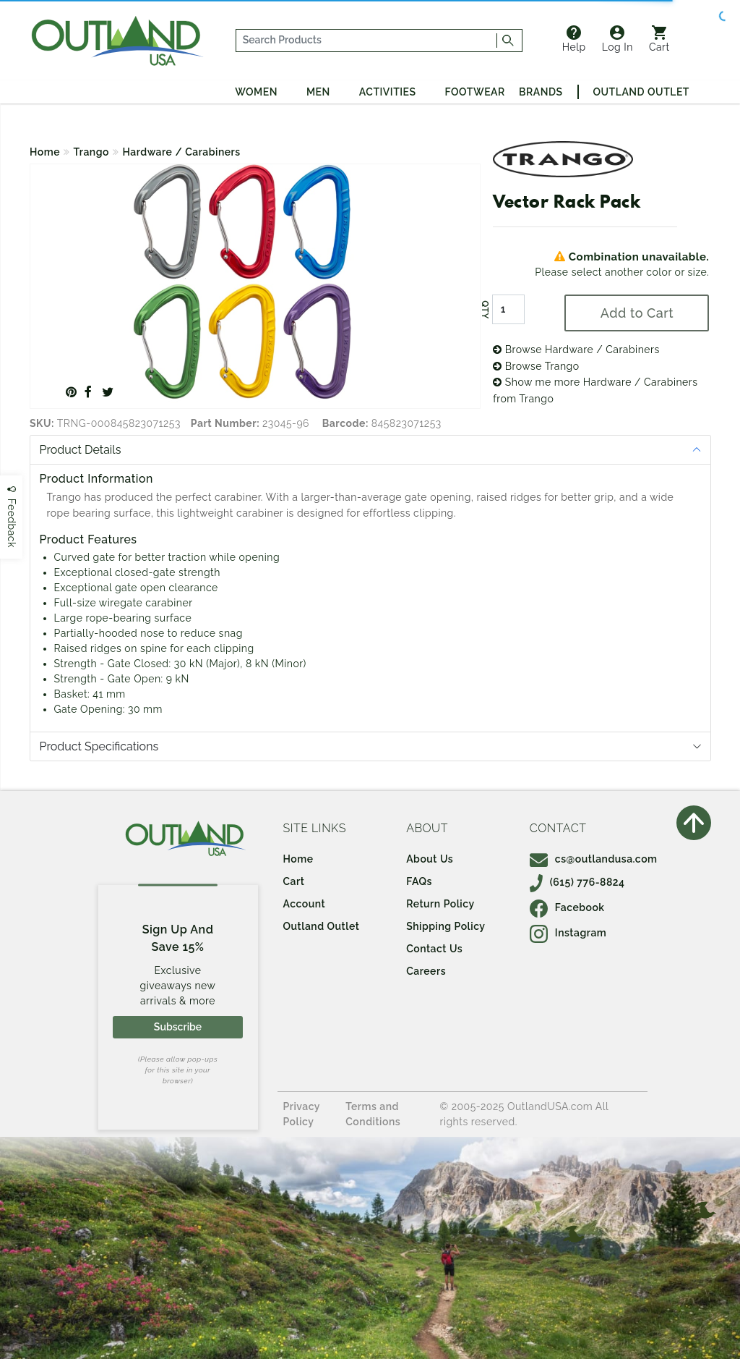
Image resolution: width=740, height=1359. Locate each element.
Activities (387, 92)
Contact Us (434, 948)
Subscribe (178, 1027)
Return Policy (440, 904)
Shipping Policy (445, 926)
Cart (659, 39)
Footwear (475, 92)
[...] (366, 40)
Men (318, 92)
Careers (426, 971)
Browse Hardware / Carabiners (576, 349)
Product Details (80, 450)
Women (256, 92)
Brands (540, 92)
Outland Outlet (641, 92)
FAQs (419, 881)
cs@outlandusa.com (594, 859)
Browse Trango (536, 366)
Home (45, 152)
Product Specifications (99, 746)
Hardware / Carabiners (181, 152)
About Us (429, 859)
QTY (485, 309)
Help (574, 39)
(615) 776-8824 (577, 882)
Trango (91, 152)
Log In (617, 39)
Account (304, 904)
